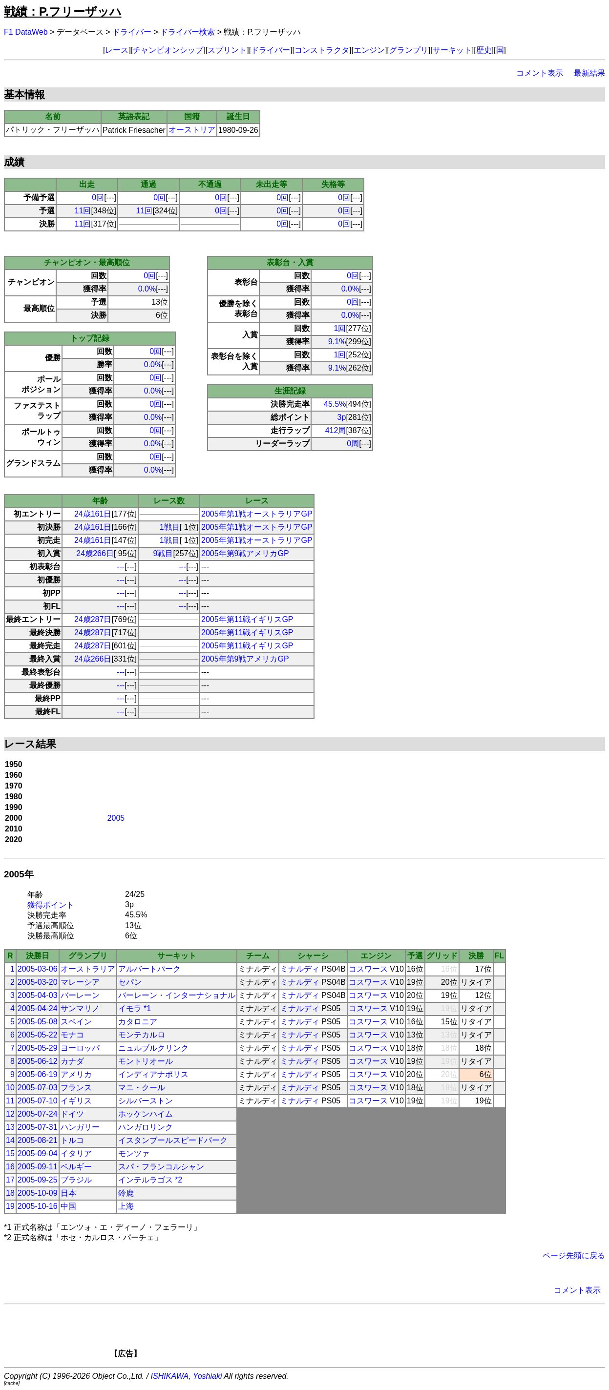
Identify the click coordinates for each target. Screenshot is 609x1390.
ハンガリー (80, 1127)
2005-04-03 (38, 995)
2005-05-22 (38, 1035)
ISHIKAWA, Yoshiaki (186, 1376)
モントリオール (145, 1061)
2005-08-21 (38, 1140)
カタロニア (137, 1021)
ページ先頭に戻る (574, 1255)
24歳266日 (95, 553)
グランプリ (408, 50)
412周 (335, 430)
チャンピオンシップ (168, 50)
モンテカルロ (141, 1035)
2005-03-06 (38, 969)
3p (341, 417)
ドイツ (72, 1114)
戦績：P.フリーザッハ (63, 11)
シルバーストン (145, 1101)
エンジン (369, 50)
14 (10, 1140)
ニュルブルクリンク (153, 1048)
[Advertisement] (321, 1334)
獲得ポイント (50, 905)
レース (116, 50)
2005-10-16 (38, 1206)
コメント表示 (539, 73)
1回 (340, 328)
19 (10, 1206)
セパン (130, 982)
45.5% (335, 404)
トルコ (72, 1140)
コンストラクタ (321, 50)
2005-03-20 (38, 982)
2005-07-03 (38, 1087)
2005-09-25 (38, 1180)
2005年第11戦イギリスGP (247, 619)
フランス (76, 1087)
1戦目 (170, 527)
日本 (68, 1193)
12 (10, 1114)
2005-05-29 (38, 1048)
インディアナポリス (153, 1074)
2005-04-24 (38, 1008)
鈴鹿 (126, 1193)
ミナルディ (299, 969)
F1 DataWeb (26, 32)
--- (121, 566)
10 (10, 1087)
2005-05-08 (38, 1021)
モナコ (72, 1035)
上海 (126, 1206)
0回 (98, 197)
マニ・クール (141, 1087)
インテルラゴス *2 (150, 1180)
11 (10, 1101)
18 (10, 1193)
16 (10, 1166)
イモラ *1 (134, 1008)
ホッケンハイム (145, 1114)
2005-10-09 (38, 1193)
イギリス (76, 1101)
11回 (83, 211)
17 (10, 1180)
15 (10, 1153)
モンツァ (133, 1153)
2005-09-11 (38, 1166)
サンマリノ (80, 1008)
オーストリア (191, 129)
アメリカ (76, 1074)
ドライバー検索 (187, 32)
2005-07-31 (38, 1127)
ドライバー (131, 32)
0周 (353, 443)
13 (10, 1127)
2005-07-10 (38, 1101)
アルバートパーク (149, 969)
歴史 (484, 50)
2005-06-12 (38, 1061)
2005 (116, 818)
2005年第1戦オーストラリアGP (257, 514)
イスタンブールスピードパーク (173, 1140)
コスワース (368, 969)
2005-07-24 (38, 1114)
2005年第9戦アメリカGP (245, 553)
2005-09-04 (38, 1153)
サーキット (452, 50)
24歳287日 (93, 619)
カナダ (72, 1061)
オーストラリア (88, 969)
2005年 (19, 874)
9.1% (337, 341)
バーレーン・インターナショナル (176, 995)
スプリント (227, 50)
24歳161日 (93, 514)
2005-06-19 (38, 1074)
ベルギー (76, 1166)
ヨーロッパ (80, 1048)
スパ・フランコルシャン (161, 1166)
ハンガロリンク (145, 1127)
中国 (68, 1206)
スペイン (76, 1021)
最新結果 (589, 73)
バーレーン (80, 995)
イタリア (76, 1153)
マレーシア (80, 982)
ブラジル (76, 1180)
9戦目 (163, 553)
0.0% (147, 289)
